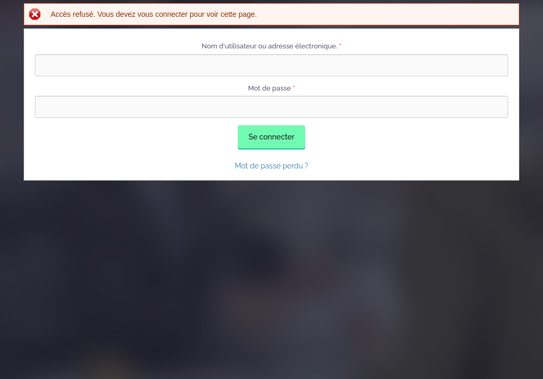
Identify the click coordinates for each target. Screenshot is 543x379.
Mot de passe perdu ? (271, 166)
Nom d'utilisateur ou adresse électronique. (272, 46)
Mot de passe (271, 88)
